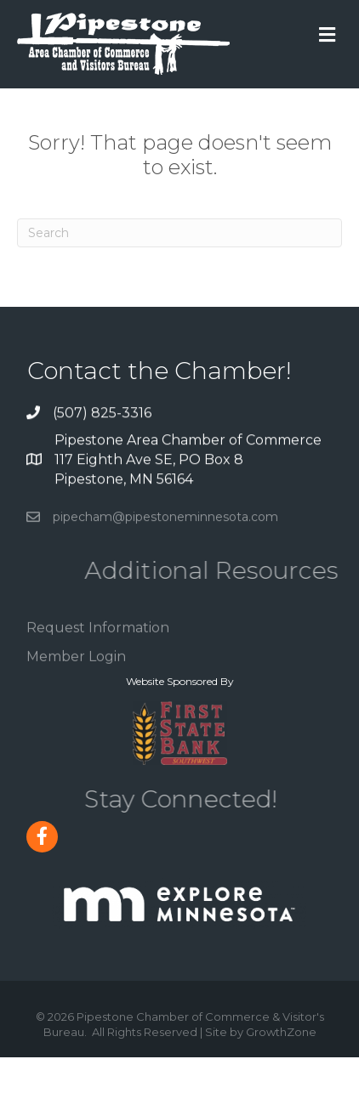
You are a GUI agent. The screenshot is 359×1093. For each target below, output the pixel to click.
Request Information (97, 639)
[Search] (179, 232)
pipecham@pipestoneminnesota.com (165, 523)
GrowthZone (281, 1032)
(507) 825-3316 (102, 413)
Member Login (76, 667)
